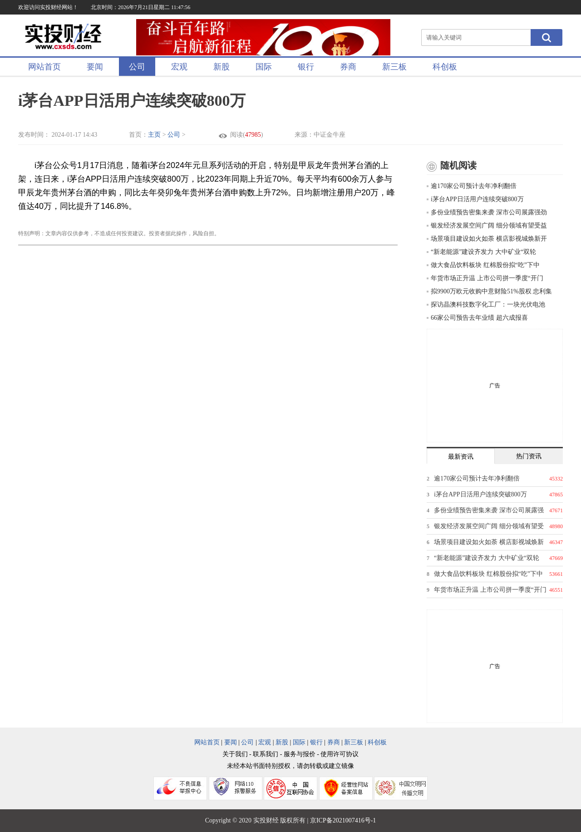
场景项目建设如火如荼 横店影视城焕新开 (487, 238)
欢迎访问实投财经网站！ (48, 7)
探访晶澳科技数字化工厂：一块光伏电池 (486, 304)
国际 (264, 66)
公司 (137, 66)
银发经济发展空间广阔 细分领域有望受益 (487, 225)
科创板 (445, 66)
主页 (154, 134)
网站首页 (44, 66)
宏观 (179, 66)
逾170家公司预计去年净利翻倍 (472, 186)
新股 (221, 66)
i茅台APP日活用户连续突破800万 (475, 199)
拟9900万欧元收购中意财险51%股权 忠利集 (489, 291)
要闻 (95, 66)
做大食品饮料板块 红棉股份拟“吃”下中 (483, 265)
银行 (306, 66)
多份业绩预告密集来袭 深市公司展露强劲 (487, 212)
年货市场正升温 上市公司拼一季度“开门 (485, 278)
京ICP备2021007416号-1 (343, 820)
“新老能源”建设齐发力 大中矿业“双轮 (481, 251)
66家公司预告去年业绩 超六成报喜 (477, 317)
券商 (348, 66)
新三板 (394, 66)
